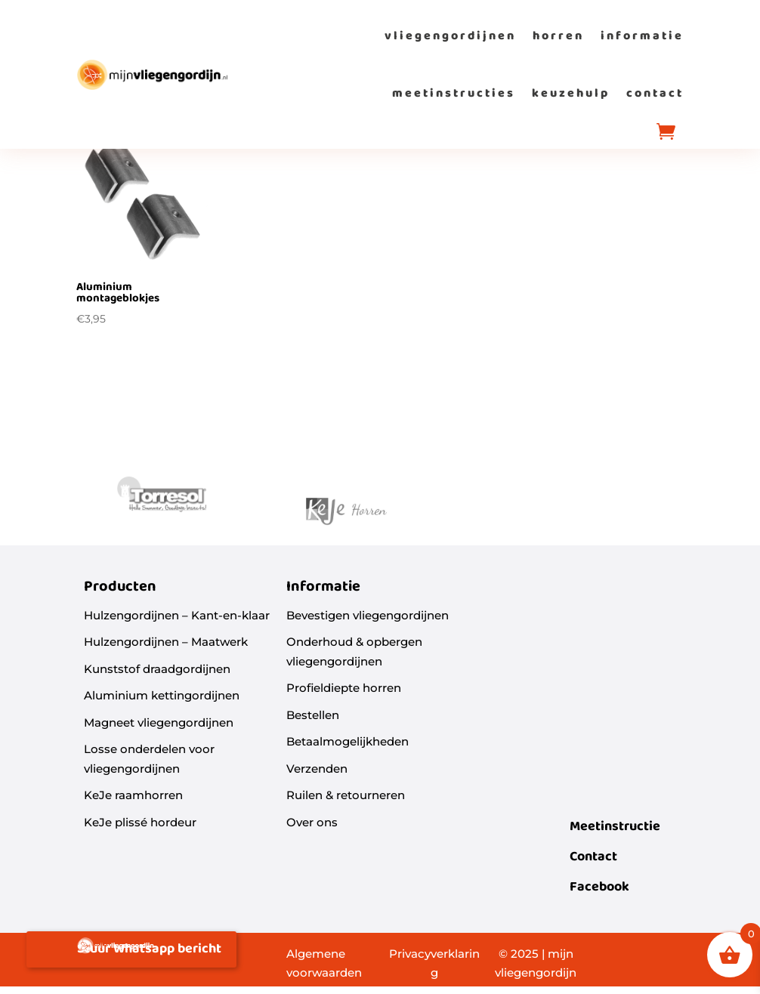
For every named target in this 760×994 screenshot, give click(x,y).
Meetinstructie (615, 826)
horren (558, 36)
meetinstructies (453, 93)
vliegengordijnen (450, 36)
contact (655, 93)
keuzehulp (571, 93)
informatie (642, 36)
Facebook (599, 887)
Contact (593, 857)
